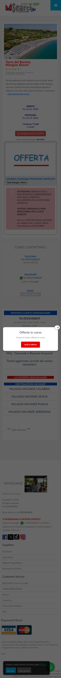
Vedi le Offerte (30, 344)
